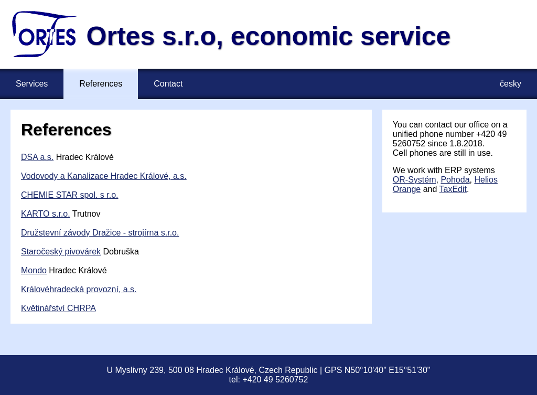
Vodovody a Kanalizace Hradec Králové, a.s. (104, 176)
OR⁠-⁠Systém (414, 179)
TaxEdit (452, 189)
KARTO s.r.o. (45, 213)
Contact (168, 83)
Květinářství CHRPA (58, 308)
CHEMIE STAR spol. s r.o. (70, 194)
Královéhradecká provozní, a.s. (79, 289)
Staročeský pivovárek (61, 251)
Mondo (34, 270)
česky (510, 83)
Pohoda (455, 179)
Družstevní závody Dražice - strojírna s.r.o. (100, 232)
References (100, 83)
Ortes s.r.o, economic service (269, 36)
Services (32, 83)
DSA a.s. (37, 157)
